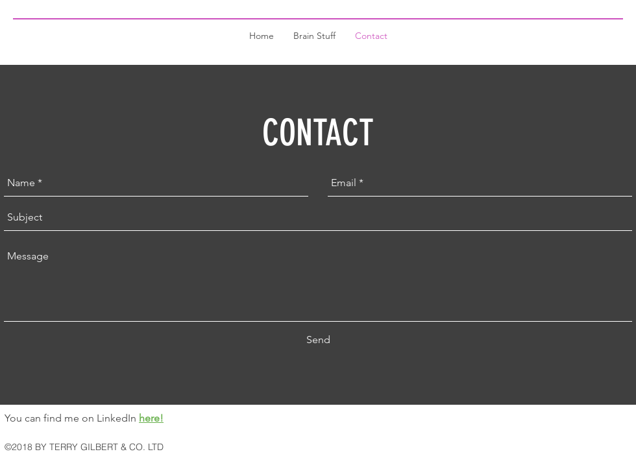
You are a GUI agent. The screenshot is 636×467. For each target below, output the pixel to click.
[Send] (318, 340)
